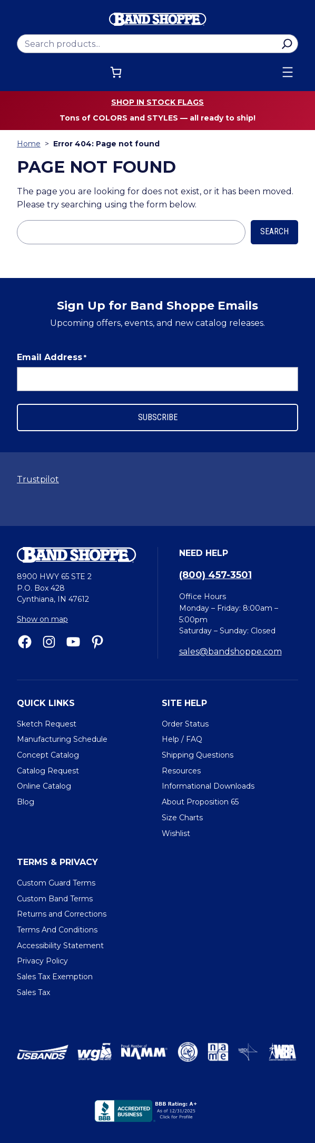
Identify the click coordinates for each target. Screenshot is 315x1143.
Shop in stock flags (157, 102)
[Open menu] (287, 72)
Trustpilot (38, 479)
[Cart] (115, 72)
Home (29, 143)
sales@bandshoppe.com (230, 652)
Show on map (42, 619)
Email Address (51, 357)
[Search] (286, 43)
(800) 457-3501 (215, 575)
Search (274, 231)
